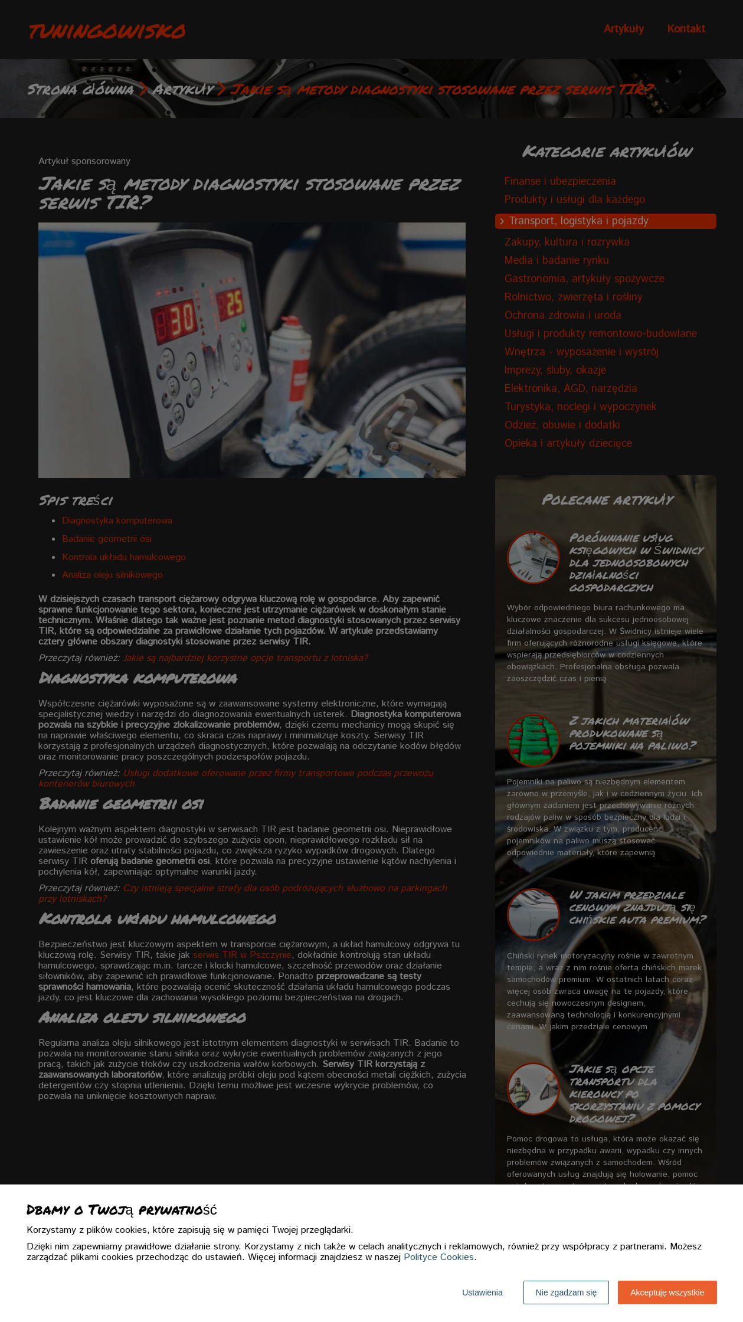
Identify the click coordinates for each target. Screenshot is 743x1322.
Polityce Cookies (439, 1257)
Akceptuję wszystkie (667, 1292)
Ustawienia (482, 1292)
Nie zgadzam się (566, 1292)
